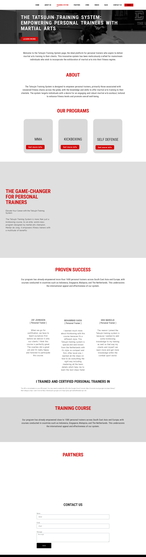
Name (38, 513)
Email (38, 522)
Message (39, 532)
